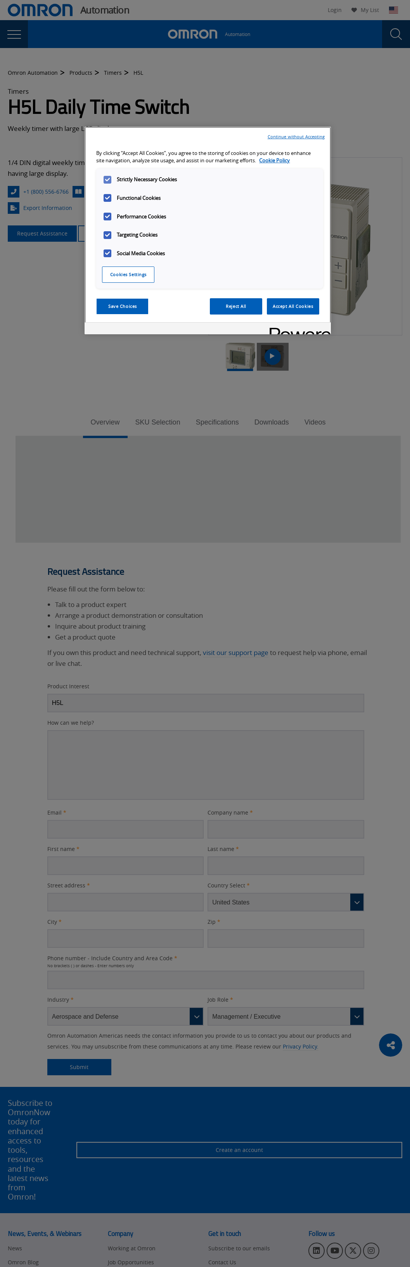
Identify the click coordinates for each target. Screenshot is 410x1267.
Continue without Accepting (296, 136)
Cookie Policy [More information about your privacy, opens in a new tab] (274, 160)
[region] (207, 230)
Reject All (236, 306)
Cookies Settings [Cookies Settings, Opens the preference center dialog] (128, 274)
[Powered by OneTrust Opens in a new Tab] (297, 329)
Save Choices (122, 306)
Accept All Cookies (293, 306)
